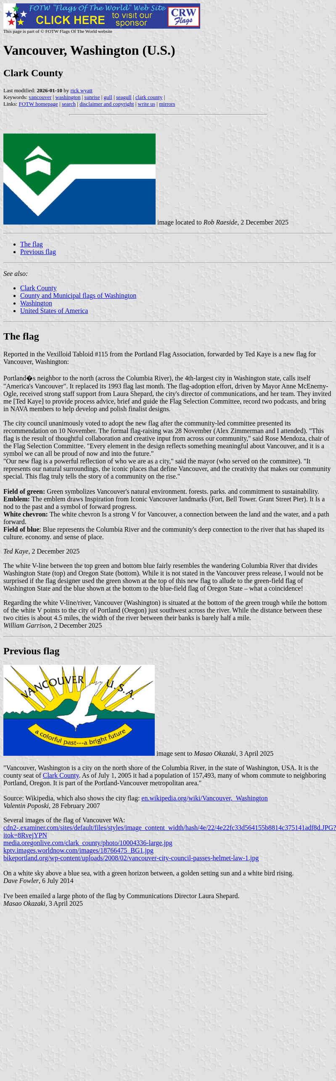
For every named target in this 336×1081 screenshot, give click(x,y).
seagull (124, 97)
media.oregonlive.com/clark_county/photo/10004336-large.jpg (87, 842)
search (69, 104)
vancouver (40, 97)
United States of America (54, 310)
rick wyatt (82, 90)
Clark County (38, 288)
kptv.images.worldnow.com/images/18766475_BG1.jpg (78, 850)
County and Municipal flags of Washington (78, 295)
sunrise (92, 97)
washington (68, 97)
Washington (36, 303)
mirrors (167, 104)
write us (147, 104)
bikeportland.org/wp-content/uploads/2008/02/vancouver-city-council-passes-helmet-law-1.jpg (131, 858)
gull (108, 97)
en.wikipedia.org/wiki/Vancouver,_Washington (204, 798)
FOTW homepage (38, 104)
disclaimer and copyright (106, 104)
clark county (149, 97)
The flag (31, 244)
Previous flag (38, 251)
